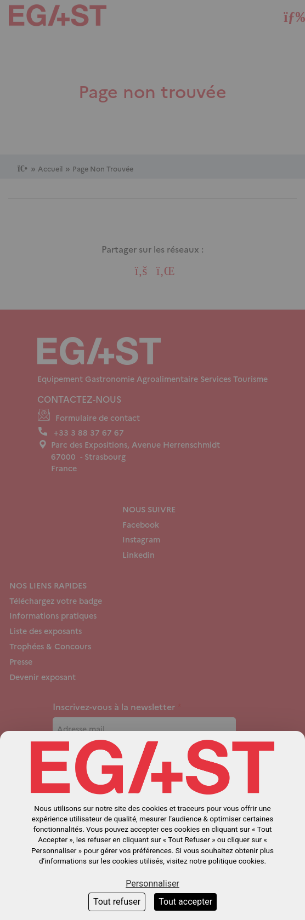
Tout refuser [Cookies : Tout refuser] (116, 901)
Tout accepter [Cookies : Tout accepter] (185, 901)
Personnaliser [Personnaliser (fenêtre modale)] (152, 883)
